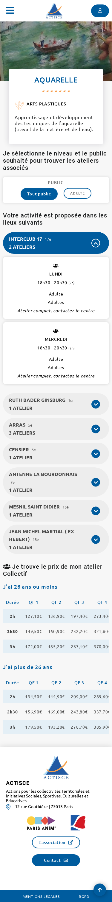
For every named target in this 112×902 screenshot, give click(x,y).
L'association (52, 842)
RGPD (84, 896)
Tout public (39, 194)
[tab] (56, 243)
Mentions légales (41, 896)
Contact (52, 860)
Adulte (77, 193)
